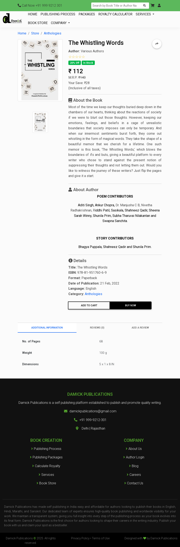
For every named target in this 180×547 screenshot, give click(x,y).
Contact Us (135, 483)
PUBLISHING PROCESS (58, 14)
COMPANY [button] (59, 23)
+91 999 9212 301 (40, 5)
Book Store (46, 483)
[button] (152, 5)
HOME (32, 14)
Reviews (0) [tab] (97, 327)
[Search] (116, 5)
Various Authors (92, 51)
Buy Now (130, 305)
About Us (135, 449)
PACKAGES (87, 14)
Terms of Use (101, 538)
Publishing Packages (46, 457)
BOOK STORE (38, 23)
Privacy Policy (80, 538)
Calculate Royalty (46, 466)
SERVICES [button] (144, 14)
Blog (135, 466)
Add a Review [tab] (140, 327)
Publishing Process (46, 449)
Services (46, 475)
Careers (134, 475)
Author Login (135, 457)
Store (35, 33)
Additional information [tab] (47, 327)
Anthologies (52, 33)
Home (22, 33)
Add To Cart (89, 305)
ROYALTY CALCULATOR (115, 14)
